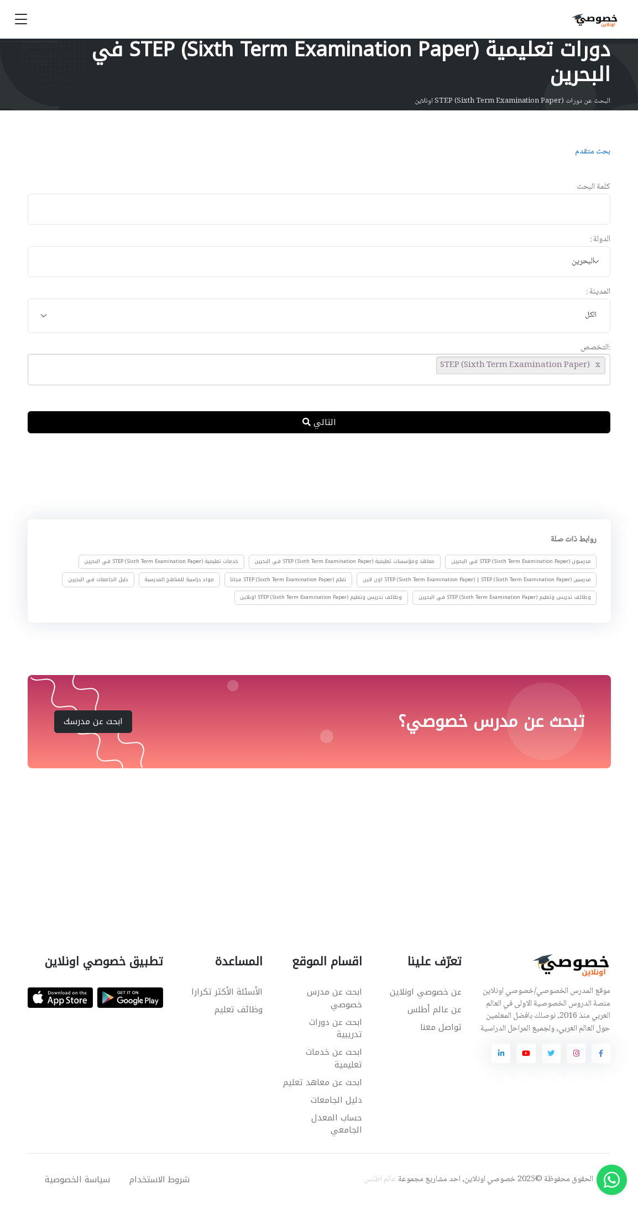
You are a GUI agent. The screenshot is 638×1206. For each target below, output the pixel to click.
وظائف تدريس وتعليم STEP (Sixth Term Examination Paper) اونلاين (321, 597)
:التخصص (595, 348)
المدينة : (598, 292)
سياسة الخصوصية (77, 1179)
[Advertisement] (311, 478)
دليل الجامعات (336, 1100)
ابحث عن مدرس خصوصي (334, 998)
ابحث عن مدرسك (93, 721)
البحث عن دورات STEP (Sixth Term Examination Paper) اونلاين (512, 101)
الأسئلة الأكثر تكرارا (227, 992)
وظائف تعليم (239, 1009)
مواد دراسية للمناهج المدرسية (179, 580)
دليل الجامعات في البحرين (98, 580)
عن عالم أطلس (434, 1009)
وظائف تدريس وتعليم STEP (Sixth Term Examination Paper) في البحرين (504, 597)
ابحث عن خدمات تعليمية (334, 1058)
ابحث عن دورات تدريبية (335, 1028)
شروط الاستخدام (159, 1179)
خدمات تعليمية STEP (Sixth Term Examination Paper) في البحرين (161, 561)
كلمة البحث (593, 187)
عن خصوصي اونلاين (426, 992)
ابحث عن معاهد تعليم (322, 1082)
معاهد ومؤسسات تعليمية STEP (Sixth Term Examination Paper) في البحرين (344, 561)
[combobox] (319, 262)
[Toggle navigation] (21, 19)
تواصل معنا (441, 1027)
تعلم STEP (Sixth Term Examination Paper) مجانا (288, 580)
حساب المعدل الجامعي (336, 1124)
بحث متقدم (592, 152)
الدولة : (600, 239)
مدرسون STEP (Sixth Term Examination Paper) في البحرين (520, 561)
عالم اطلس (380, 1179)
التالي (319, 422)
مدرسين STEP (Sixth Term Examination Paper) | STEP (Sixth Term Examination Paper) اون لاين (476, 580)
